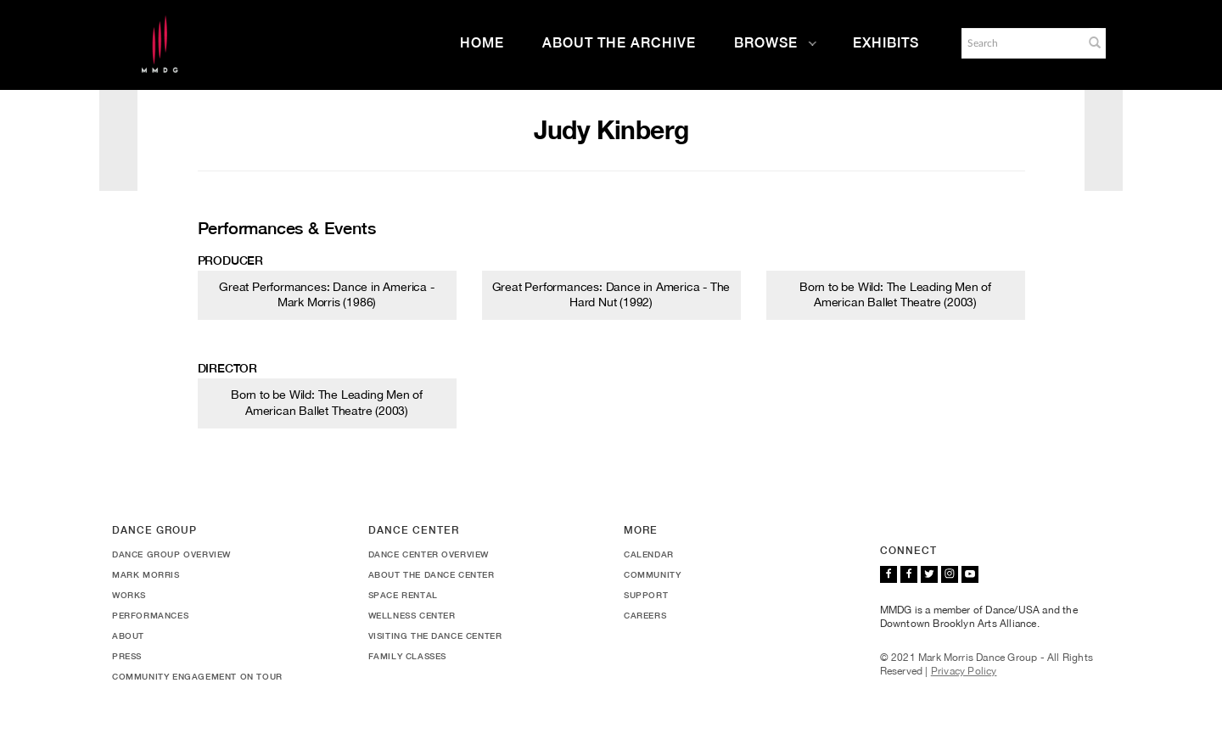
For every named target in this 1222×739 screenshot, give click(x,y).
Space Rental (403, 595)
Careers (645, 615)
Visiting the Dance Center (435, 635)
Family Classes (407, 656)
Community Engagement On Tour (197, 676)
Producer (230, 260)
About (128, 635)
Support (646, 595)
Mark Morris (146, 574)
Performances (150, 615)
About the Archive (619, 43)
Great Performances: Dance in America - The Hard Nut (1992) (611, 294)
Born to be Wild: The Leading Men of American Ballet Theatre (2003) (895, 294)
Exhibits (886, 43)
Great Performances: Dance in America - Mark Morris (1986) (326, 294)
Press (127, 656)
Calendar (649, 554)
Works (129, 595)
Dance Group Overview (171, 554)
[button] (1095, 42)
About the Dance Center (431, 574)
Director (227, 368)
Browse (775, 43)
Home (482, 43)
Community (652, 574)
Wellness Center (412, 615)
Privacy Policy (964, 671)
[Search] (1020, 43)
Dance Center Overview (429, 554)
